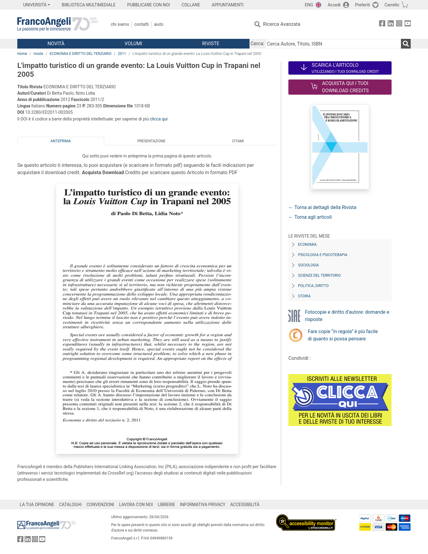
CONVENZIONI (100, 504)
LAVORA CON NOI (136, 504)
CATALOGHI (70, 504)
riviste (38, 54)
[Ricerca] (406, 44)
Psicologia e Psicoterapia (322, 255)
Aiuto (158, 24)
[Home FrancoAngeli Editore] (57, 24)
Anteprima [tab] (61, 141)
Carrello (392, 4)
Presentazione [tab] (151, 141)
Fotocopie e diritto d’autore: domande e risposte (347, 315)
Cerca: (257, 43)
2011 (122, 54)
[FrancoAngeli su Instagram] (399, 24)
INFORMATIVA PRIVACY (203, 504)
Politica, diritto (313, 286)
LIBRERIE (166, 504)
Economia (307, 244)
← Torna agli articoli (310, 217)
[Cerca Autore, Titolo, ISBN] (333, 44)
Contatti (141, 24)
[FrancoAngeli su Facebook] (382, 24)
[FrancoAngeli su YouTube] (408, 24)
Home (22, 54)
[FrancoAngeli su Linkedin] (391, 24)
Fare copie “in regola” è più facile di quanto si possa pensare (343, 335)
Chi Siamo (120, 24)
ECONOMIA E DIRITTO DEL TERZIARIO (80, 54)
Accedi (334, 4)
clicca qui (159, 119)
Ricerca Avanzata (282, 24)
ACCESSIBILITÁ (245, 504)
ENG (309, 4)
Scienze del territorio (319, 275)
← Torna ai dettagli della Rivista (322, 207)
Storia (304, 296)
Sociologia (308, 265)
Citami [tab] (238, 141)
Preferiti (362, 4)
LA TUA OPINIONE (37, 504)
